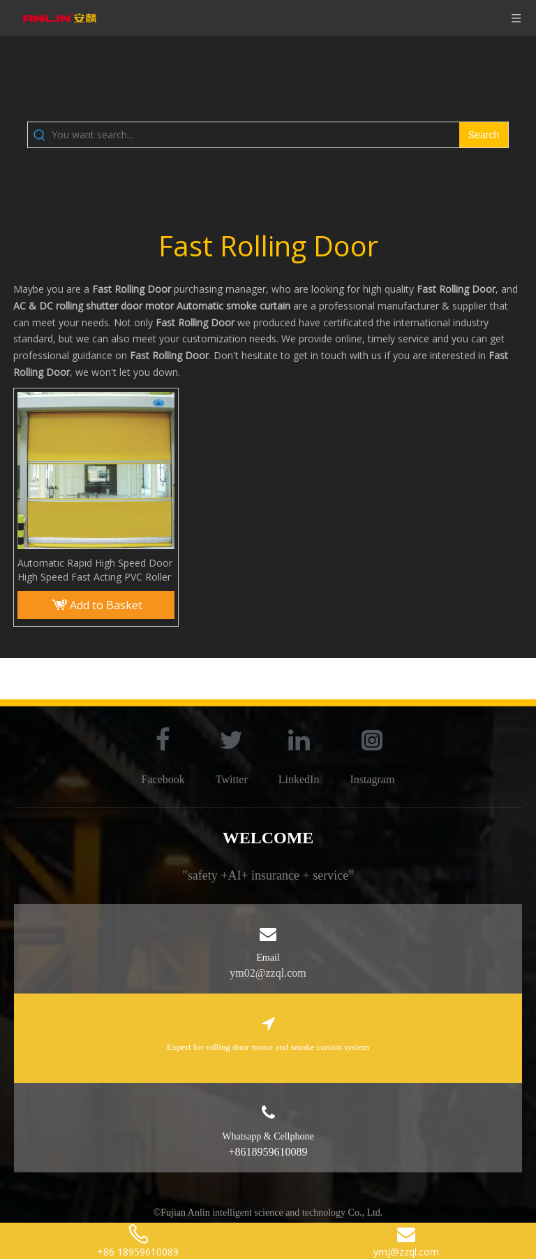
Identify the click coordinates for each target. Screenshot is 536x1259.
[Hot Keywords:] (483, 134)
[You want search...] (255, 134)
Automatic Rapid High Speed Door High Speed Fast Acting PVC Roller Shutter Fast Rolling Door (94, 570)
